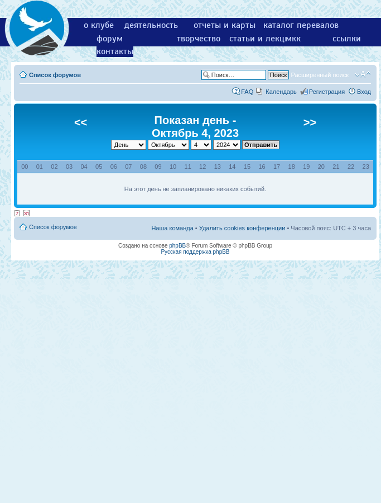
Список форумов (55, 75)
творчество (198, 38)
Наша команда (172, 228)
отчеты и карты (224, 25)
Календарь (281, 91)
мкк (293, 38)
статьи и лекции (262, 38)
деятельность (151, 25)
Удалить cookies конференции (242, 228)
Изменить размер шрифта (363, 74)
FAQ (247, 91)
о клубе (99, 25)
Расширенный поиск (320, 75)
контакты (115, 51)
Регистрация (327, 91)
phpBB (177, 246)
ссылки (346, 38)
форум (110, 38)
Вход (364, 91)
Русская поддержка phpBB (195, 252)
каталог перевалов (301, 25)
